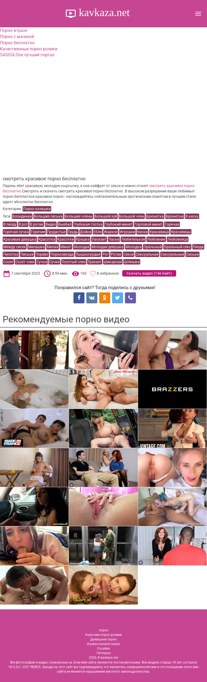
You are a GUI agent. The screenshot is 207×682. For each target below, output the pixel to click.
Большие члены (79, 216)
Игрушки (127, 232)
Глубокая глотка (88, 224)
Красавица (159, 232)
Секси (128, 254)
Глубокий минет (118, 224)
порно (103, 630)
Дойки (85, 232)
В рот (23, 224)
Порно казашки (37, 209)
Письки (27, 254)
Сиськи (192, 254)
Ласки (113, 239)
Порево (42, 254)
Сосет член (25, 262)
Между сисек (14, 247)
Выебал (65, 224)
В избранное (108, 273)
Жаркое (111, 232)
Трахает (95, 262)
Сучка (41, 262)
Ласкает (99, 239)
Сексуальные (172, 254)
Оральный (152, 247)
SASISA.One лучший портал (27, 54)
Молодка (133, 247)
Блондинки (22, 216)
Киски (142, 232)
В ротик (36, 224)
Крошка (83, 239)
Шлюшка (132, 262)
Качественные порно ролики (28, 48)
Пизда (198, 247)
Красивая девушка (19, 239)
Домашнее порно (103, 639)
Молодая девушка (107, 247)
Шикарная (113, 262)
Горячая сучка (16, 232)
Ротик (116, 254)
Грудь (73, 232)
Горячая (172, 224)
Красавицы (181, 232)
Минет (66, 247)
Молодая (81, 247)
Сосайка (103, 648)
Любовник (156, 239)
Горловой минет (148, 224)
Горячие (38, 232)
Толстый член (74, 262)
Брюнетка (155, 216)
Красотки (65, 239)
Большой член (131, 216)
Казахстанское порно (103, 644)
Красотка (46, 239)
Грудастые (56, 232)
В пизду (10, 224)
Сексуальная (147, 254)
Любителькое (133, 239)
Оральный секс (177, 247)
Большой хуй (105, 216)
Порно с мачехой (17, 36)
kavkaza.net (103, 12)
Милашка (36, 247)
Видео (50, 224)
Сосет (8, 262)
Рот (105, 254)
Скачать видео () (149, 273)
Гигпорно (104, 653)
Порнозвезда (62, 254)
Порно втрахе (13, 30)
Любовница (177, 239)
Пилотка (11, 254)
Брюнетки (174, 216)
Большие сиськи (48, 216)
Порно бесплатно (17, 42)
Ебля (97, 232)
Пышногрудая (88, 254)
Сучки (54, 262)
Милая (52, 247)
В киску (192, 216)
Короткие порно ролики (103, 635)
